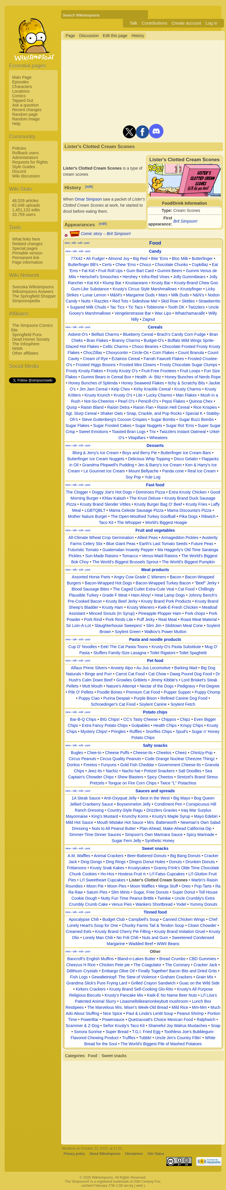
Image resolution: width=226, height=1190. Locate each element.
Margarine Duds (140, 295)
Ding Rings (115, 861)
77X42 (76, 258)
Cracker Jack (205, 964)
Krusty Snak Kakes (107, 868)
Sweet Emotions (93, 431)
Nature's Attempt (121, 686)
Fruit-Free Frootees (158, 370)
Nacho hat (131, 771)
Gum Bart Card (140, 270)
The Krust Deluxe (145, 498)
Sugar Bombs (163, 419)
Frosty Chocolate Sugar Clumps (188, 364)
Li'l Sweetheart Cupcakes (102, 880)
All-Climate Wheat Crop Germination (101, 537)
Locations (21, 91)
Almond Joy (118, 258)
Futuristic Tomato (83, 549)
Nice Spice (112, 1013)
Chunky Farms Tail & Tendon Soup (153, 925)
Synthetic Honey (159, 840)
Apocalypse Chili (84, 919)
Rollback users (25, 153)
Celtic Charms (115, 346)
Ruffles (136, 731)
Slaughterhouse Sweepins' (118, 625)
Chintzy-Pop (201, 752)
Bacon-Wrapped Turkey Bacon (163, 583)
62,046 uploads (26, 205)
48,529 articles (25, 200)
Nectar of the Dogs (157, 686)
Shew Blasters (130, 777)
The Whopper (129, 522)
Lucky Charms (159, 395)
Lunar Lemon (94, 295)
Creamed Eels (79, 931)
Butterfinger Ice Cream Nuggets (95, 458)
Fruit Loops (190, 370)
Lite (139, 395)
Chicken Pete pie (114, 964)
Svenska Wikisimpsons (33, 287)
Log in (211, 23)
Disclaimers (134, 1154)
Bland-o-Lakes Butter (136, 958)
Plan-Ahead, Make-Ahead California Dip (176, 828)
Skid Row (169, 301)
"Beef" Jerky (205, 583)
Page (70, 35)
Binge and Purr (98, 674)
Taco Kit (106, 522)
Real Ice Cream (201, 471)
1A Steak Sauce (86, 798)
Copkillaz (200, 264)
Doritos (73, 764)
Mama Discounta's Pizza (189, 510)
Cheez (181, 752)
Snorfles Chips (159, 731)
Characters (22, 86)
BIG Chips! (110, 719)
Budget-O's (154, 340)
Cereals (155, 327)
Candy (155, 251)
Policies (19, 148)
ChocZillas (92, 352)
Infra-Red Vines (155, 276)
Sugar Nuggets (148, 425)
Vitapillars (136, 437)
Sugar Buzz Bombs (196, 419)
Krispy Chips (191, 725)
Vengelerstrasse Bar (132, 313)
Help (16, 123)
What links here (26, 239)
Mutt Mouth (92, 686)
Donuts (175, 861)
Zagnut (148, 319)
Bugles (77, 752)
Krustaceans (136, 282)
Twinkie (164, 898)
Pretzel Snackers (159, 771)
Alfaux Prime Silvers (89, 667)
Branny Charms (126, 340)
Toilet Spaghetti (193, 652)
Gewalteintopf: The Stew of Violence (123, 977)
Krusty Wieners (140, 607)
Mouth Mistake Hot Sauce (120, 822)
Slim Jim (153, 625)
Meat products (155, 569)
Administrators (25, 157)
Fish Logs (79, 977)
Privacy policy (74, 1154)
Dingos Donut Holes (147, 861)
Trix (152, 431)
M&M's (116, 295)
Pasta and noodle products (155, 639)
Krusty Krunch (97, 395)
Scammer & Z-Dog (82, 1025)
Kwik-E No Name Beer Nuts (172, 995)
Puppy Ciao (89, 698)
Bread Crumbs (172, 958)
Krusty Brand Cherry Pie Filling (122, 931)
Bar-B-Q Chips (83, 719)
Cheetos (163, 752)
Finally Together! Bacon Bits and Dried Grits (177, 971)
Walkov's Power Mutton (165, 631)
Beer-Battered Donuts (146, 855)
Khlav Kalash (114, 498)
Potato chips (155, 712)
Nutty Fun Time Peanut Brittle (127, 898)
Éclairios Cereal (126, 358)
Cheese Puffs (117, 752)
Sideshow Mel (144, 301)
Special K (194, 413)
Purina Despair (116, 698)
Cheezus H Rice (81, 964)
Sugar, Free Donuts (151, 892)
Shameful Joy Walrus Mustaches (177, 1025)
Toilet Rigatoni (162, 652)
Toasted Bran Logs (129, 431)
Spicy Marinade (200, 834)
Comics (19, 95)
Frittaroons (76, 868)
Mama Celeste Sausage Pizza (136, 510)
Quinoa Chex (201, 401)
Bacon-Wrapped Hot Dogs (108, 583)
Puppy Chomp (207, 692)
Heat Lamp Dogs (169, 595)
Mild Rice (180, 1007)
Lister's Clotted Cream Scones (158, 880)
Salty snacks (155, 745)
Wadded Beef (141, 943)
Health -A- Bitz (148, 377)
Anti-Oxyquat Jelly (120, 798)
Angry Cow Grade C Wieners (140, 577)
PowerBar (89, 1019)
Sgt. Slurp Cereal (81, 413)
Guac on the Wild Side (199, 983)
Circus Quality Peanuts (120, 758)
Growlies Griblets (131, 680)
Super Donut (183, 892)
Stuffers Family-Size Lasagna (119, 652)
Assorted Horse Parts (91, 577)
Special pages (25, 248)
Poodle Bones (109, 692)
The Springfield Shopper (34, 296)
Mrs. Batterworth (162, 822)
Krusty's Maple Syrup (171, 816)
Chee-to (94, 752)
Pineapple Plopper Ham (159, 613)
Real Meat (167, 619)
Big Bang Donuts (185, 855)
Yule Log (153, 477)
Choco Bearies (145, 346)
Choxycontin (117, 352)
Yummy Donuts (203, 904)
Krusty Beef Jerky (122, 601)
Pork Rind (93, 619)
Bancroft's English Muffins (90, 958)
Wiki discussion (26, 176)
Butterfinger (202, 258)
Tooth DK (176, 307)
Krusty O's (123, 395)
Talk (133, 23)
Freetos (90, 764)
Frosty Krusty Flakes (84, 370)
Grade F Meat (114, 595)
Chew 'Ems (125, 264)
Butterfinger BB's (83, 264)
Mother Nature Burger (87, 516)
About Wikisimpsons (105, 1154)
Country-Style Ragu (125, 810)
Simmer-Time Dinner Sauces (95, 834)
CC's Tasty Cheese (140, 719)
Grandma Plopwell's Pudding (108, 465)
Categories (75, 1055)
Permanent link (25, 257)
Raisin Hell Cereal (173, 407)
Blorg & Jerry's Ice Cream (95, 452)
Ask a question (25, 105)
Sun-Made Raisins (101, 555)
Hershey (130, 276)
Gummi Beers (169, 270)
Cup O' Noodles (82, 646)
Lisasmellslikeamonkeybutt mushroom (154, 1001)
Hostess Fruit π (132, 874)
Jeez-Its (95, 771)
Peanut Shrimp (190, 1013)
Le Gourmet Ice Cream (104, 471)
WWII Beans (168, 943)
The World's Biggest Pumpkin (188, 562)
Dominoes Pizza (150, 492)
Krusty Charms (187, 389)
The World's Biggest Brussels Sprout (125, 562)
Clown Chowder (202, 925)
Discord (19, 171)
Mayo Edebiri (206, 816)
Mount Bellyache (144, 471)
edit (89, 186)
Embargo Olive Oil (118, 971)
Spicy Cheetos (160, 777)
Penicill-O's (148, 401)
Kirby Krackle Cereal (152, 389)
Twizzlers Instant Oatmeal (182, 431)
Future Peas (202, 543)
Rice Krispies (205, 407)
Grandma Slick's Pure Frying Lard (96, 983)
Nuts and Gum (155, 937)
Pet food (155, 660)
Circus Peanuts (82, 758)
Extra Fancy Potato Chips (105, 725)
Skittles (188, 301)
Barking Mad (185, 667)
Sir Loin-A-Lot (78, 625)
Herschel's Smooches (99, 276)
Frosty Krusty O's (122, 370)
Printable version (27, 253)
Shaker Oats (111, 413)
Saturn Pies (96, 892)
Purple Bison (145, 698)
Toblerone (155, 307)
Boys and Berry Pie (139, 452)
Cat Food (186, 589)
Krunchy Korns (135, 816)
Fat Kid (88, 270)
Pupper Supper (177, 692)
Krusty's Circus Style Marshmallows (145, 289)
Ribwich (208, 516)
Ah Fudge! (95, 258)
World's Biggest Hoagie (166, 522)
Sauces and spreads (155, 791)
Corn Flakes (163, 352)
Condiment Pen (168, 804)
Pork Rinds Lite (119, 619)
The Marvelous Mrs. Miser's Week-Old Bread (127, 1007)
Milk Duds (180, 295)
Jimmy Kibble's (164, 680)
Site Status (155, 1154)
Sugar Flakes (77, 425)
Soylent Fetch (182, 704)
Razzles (101, 301)
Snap (215, 1025)
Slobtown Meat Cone (184, 625)
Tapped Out (22, 100)
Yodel (181, 904)
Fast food (155, 485)
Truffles (128, 1037)
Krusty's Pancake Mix (124, 995)
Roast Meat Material (199, 619)
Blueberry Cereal (138, 334)
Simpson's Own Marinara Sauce (154, 834)
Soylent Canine (153, 704)
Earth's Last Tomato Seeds (163, 543)
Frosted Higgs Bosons (96, 364)
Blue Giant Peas (120, 543)
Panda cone (173, 471)
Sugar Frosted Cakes (112, 425)
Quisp (71, 407)
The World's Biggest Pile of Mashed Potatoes (161, 1044)
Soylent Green (128, 631)
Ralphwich (206, 1019)
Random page (25, 114)
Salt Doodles (189, 771)
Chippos (168, 719)
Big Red (140, 258)
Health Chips (164, 725)
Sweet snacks (155, 848)
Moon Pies (116, 886)
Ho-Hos (107, 874)
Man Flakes (186, 395)
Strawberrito (209, 301)
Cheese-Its (143, 752)
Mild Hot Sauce (79, 822)
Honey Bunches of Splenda (93, 383)
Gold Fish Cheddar (137, 764)
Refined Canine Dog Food (184, 698)
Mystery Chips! (94, 731)
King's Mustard (104, 816)
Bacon (175, 577)
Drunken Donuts (200, 861)
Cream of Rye (95, 358)
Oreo (185, 886)
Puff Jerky (146, 619)
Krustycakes (139, 868)
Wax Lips (163, 313)
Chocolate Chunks (171, 264)
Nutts (86, 301)
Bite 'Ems (159, 258)
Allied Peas (147, 537)
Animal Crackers (109, 855)
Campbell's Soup (143, 919)
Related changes (27, 243)
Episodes (20, 82)
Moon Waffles (142, 886)
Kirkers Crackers (90, 989)
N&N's (198, 295)
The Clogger (77, 492)
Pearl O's (126, 401)
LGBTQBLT (95, 510)
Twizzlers (196, 307)
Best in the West (155, 798)
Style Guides (23, 166)
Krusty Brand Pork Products (166, 601)
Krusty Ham (112, 607)
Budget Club (113, 919)
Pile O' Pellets (80, 692)
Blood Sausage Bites (90, 589)
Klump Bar (112, 282)
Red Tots (120, 301)
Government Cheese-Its (179, 764)
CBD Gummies (202, 958)
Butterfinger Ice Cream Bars (186, 452)
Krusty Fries (196, 504)
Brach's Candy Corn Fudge (181, 334)
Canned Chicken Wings (184, 919)
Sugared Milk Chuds (88, 307)
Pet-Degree (209, 686)
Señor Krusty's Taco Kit (124, 1025)
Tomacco (130, 555)
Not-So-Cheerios (99, 401)
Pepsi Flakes (173, 401)
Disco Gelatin (186, 458)
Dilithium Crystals (82, 971)
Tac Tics (117, 307)
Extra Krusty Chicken (188, 492)
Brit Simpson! (185, 221)
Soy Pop (133, 477)
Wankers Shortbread (153, 904)
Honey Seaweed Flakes (142, 383)
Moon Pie (94, 886)
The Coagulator (148, 964)
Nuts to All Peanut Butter (114, 828)
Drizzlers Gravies (161, 810)
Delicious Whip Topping (149, 458)
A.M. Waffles (79, 855)
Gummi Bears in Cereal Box (106, 377)
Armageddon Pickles (179, 537)
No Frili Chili (127, 937)
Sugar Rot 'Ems (180, 425)
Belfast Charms (105, 334)
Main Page (22, 77)
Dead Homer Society (31, 339)
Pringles (118, 731)
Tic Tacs (135, 307)
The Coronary (177, 964)
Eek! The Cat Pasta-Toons (124, 646)
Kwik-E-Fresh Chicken (178, 607)
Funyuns (108, 764)
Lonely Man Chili (98, 937)
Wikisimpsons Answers (32, 291)
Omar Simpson (88, 199)
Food (155, 243)
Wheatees (158, 437)
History (138, 35)
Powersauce (113, 1019)
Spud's (182, 731)
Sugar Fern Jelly (126, 840)
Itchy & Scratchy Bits (186, 383)
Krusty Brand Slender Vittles (105, 504)
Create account (186, 23)
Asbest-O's (78, 334)
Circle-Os (140, 352)
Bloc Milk (180, 258)
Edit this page (115, 35)
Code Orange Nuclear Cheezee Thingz (180, 758)
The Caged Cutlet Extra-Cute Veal (143, 589)
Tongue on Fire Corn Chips (132, 783)
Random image (26, 119)
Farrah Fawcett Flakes (164, 358)
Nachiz (112, 771)
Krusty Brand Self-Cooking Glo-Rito (141, 989)
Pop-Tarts (203, 886)
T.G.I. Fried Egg (146, 1031)
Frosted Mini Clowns (137, 364)
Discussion (89, 35)
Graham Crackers (176, 977)
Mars (162, 295)
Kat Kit (93, 282)
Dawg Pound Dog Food (191, 674)
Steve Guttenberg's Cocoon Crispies (114, 419)
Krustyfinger (191, 289)
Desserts (155, 445)
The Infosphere (25, 344)
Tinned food (155, 912)
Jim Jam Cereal (93, 389)
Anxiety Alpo (122, 667)
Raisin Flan (143, 407)
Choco (145, 264)
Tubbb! (145, 1037)
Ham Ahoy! (141, 595)
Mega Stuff (168, 886)
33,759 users (24, 214)
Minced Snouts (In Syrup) (112, 613)
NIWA (17, 348)
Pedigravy (186, 686)
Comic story (91, 233)
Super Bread (116, 1031)
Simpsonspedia (26, 300)
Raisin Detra (118, 407)
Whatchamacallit (190, 313)
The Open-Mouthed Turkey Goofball (143, 516)
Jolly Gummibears (189, 276)
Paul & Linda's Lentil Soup (149, 1013)
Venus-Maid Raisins (160, 555)
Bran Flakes (97, 340)
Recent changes (26, 109)
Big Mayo (181, 798)
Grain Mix (204, 977)
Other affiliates (25, 353)
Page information (27, 262)
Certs (107, 264)
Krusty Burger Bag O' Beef (158, 504)
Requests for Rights (30, 162)
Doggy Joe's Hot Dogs (112, 492)
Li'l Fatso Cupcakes (167, 874)
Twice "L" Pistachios (178, 783)
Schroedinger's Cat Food (113, 704)
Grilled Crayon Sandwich (153, 983)
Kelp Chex (120, 389)
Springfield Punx (27, 334)
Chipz (185, 719)
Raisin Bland (92, 407)
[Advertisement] (32, 471)
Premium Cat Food (143, 692)
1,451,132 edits (26, 210)
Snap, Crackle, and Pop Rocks (154, 413)
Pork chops (195, 613)
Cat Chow (157, 674)
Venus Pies (122, 904)
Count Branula (191, 352)
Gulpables (141, 725)
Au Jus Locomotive (153, 667)
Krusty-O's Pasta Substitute (176, 646)
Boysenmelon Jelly (134, 804)
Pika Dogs (188, 516)
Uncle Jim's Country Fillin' (178, 1037)
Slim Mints (120, 892)
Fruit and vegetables (155, 530)
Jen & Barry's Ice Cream (160, 465)
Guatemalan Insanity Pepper (128, 549)
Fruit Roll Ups (110, 270)
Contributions (154, 23)
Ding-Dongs (91, 861)
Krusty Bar (161, 282)
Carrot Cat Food (130, 674)
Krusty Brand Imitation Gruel (179, 931)
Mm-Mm (199, 1007)
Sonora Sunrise (88, 1031)
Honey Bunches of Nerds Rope (193, 377)
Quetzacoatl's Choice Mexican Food (160, 1019)
